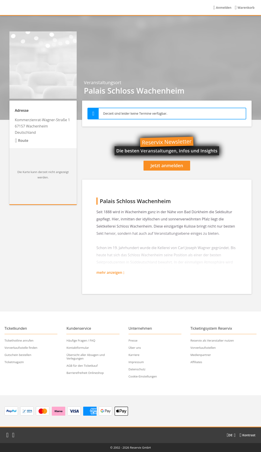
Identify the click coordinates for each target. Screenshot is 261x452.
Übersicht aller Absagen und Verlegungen (85, 356)
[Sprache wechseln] (231, 435)
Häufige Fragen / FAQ (80, 340)
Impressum (136, 362)
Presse (132, 340)
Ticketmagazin (14, 362)
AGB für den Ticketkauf (82, 366)
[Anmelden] (222, 7)
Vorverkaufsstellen (203, 348)
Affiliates (196, 362)
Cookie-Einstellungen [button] (142, 376)
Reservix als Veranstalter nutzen (212, 340)
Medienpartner (200, 355)
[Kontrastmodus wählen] (247, 435)
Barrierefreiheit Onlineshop (85, 373)
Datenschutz (137, 369)
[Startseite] (33, 7)
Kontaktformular (77, 348)
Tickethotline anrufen (18, 340)
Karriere (133, 355)
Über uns (134, 348)
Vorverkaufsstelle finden (20, 348)
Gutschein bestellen (17, 355)
